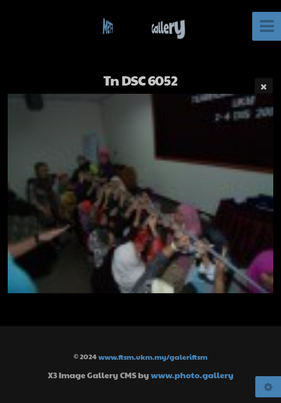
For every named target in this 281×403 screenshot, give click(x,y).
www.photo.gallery (192, 375)
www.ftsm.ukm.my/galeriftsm (152, 356)
